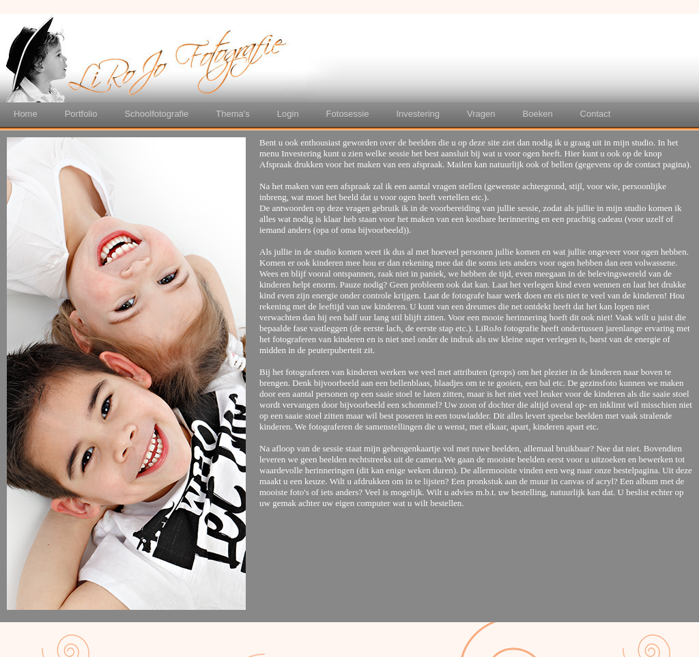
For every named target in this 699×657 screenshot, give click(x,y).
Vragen (481, 114)
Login (288, 114)
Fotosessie (347, 114)
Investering (418, 114)
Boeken (538, 114)
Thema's (232, 114)
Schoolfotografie (156, 114)
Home (26, 114)
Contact (595, 114)
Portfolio (81, 114)
